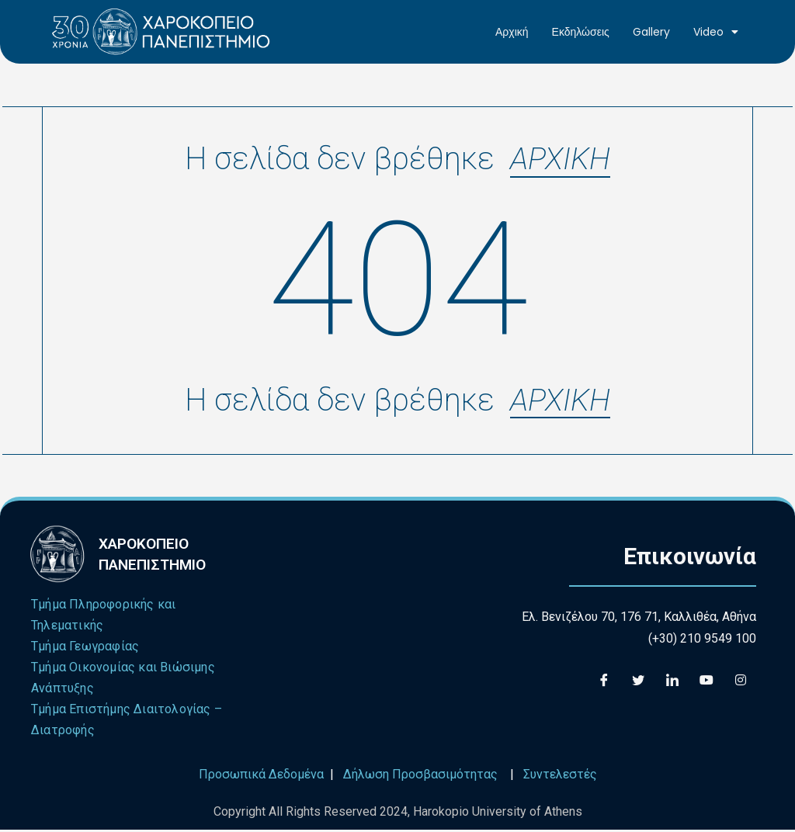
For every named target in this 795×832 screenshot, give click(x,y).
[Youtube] (706, 682)
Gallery (651, 32)
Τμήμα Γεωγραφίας (85, 649)
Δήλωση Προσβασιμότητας (420, 777)
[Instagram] (740, 682)
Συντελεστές (560, 777)
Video (715, 32)
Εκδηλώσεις (580, 32)
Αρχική (512, 32)
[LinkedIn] (672, 682)
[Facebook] (604, 682)
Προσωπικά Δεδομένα (261, 777)
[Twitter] (638, 682)
